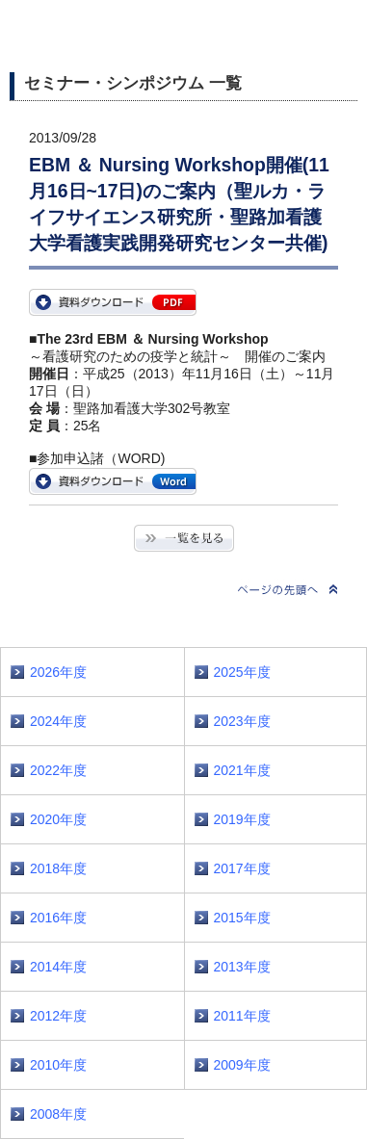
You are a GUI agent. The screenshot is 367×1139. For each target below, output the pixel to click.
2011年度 (242, 1015)
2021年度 (242, 770)
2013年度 (242, 966)
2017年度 (242, 868)
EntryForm (113, 481)
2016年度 (58, 917)
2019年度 (242, 819)
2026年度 (58, 672)
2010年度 (58, 1065)
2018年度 (58, 868)
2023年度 (242, 721)
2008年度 (58, 1114)
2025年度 (242, 672)
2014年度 (58, 966)
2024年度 (58, 721)
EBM (113, 302)
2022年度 (58, 770)
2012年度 (58, 1015)
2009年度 (242, 1065)
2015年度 (242, 917)
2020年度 (58, 819)
